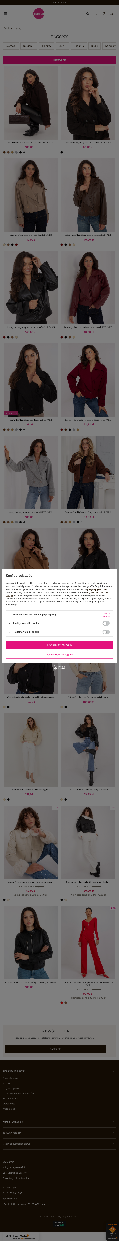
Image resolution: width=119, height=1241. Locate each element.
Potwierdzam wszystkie (59, 644)
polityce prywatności (97, 589)
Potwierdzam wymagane (59, 654)
